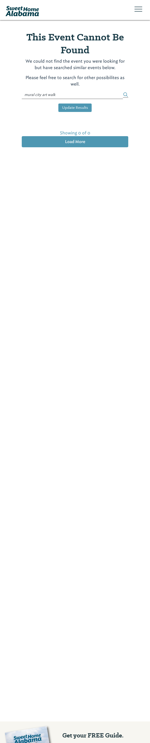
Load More (75, 141)
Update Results (75, 107)
